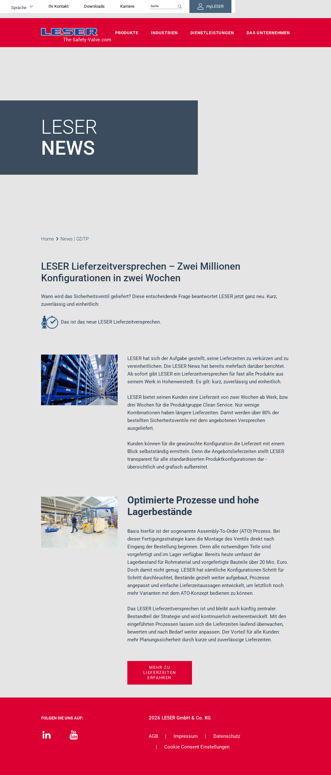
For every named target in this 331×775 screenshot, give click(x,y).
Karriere (173, 8)
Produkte (126, 32)
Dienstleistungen (212, 32)
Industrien (164, 32)
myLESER (269, 9)
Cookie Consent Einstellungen (197, 747)
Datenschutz (226, 736)
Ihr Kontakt (104, 8)
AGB (153, 736)
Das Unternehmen (268, 32)
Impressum (186, 736)
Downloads (139, 8)
